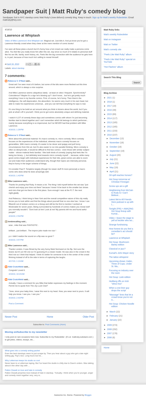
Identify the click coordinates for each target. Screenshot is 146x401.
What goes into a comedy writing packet (22, 350)
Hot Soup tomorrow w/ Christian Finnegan (119, 180)
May (111, 167)
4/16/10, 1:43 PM (16, 175)
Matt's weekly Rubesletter (116, 34)
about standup (18, 68)
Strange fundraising (118, 224)
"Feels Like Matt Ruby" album (118, 54)
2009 (109, 325)
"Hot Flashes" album (113, 67)
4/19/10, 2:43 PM (16, 298)
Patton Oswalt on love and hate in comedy (23, 370)
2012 (109, 126)
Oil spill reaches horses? (120, 175)
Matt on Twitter (111, 44)
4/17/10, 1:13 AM (16, 261)
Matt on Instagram (112, 39)
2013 (109, 122)
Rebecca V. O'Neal (16, 81)
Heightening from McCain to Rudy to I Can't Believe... (121, 193)
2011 (109, 131)
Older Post (88, 316)
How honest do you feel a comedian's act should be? (121, 231)
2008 (109, 329)
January (113, 320)
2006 (109, 337)
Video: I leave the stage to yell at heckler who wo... (121, 219)
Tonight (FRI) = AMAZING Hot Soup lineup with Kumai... (121, 211)
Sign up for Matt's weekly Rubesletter (109, 17)
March (112, 311)
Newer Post (11, 316)
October (113, 147)
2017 (109, 106)
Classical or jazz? (117, 249)
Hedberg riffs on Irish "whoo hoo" (119, 282)
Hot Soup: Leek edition (120, 277)
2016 (109, 110)
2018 (109, 102)
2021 (109, 97)
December (114, 138)
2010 (109, 135)
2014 (109, 118)
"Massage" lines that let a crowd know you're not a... (121, 297)
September (114, 151)
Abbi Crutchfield (15, 267)
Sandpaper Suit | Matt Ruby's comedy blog (64, 11)
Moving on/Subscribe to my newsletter (26, 332)
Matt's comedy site (112, 49)
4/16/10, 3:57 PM (16, 240)
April (111, 171)
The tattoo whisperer (119, 257)
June (112, 163)
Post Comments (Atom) (55, 324)
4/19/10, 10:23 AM (16, 274)
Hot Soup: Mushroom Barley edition (119, 243)
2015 (109, 114)
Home (50, 316)
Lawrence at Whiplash (119, 238)
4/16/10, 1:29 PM (16, 129)
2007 (109, 333)
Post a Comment (16, 303)
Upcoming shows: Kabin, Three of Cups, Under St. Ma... (120, 264)
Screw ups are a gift (118, 186)
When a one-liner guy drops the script (119, 289)
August (113, 155)
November (114, 142)
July (111, 159)
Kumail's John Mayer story (121, 253)
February (114, 316)
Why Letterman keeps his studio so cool (22, 360)
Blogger (88, 395)
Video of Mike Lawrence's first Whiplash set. (24, 41)
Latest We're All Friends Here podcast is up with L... (121, 202)
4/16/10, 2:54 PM (16, 216)
